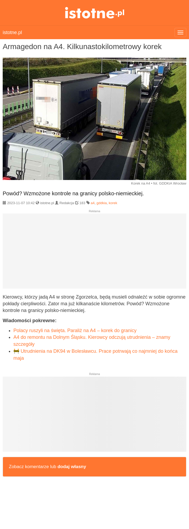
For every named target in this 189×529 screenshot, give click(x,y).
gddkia (102, 203)
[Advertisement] (94, 253)
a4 (92, 203)
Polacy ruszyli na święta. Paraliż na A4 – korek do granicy (74, 330)
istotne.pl (94, 12)
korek (113, 203)
